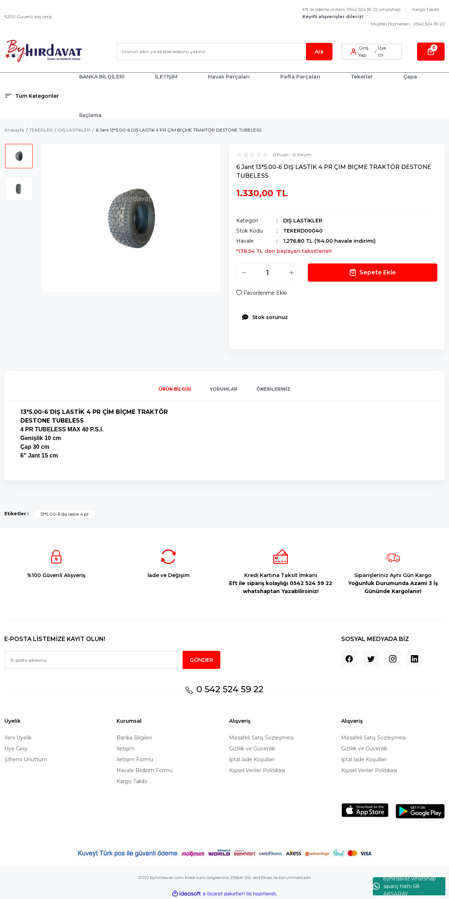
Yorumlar (223, 389)
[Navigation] (37, 96)
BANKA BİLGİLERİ (102, 76)
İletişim (126, 748)
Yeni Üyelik (18, 737)
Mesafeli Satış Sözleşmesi (261, 737)
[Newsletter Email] (112, 660)
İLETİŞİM (166, 76)
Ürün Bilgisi (175, 389)
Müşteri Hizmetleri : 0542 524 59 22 (408, 24)
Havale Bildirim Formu (145, 770)
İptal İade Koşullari (251, 759)
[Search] (224, 51)
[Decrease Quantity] (244, 272)
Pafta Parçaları (300, 76)
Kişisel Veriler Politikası (257, 770)
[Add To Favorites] (261, 293)
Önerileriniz (273, 389)
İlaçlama (90, 115)
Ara (319, 51)
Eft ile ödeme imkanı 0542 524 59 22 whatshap (351, 13)
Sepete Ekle (372, 272)
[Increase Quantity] (291, 272)
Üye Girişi (16, 748)
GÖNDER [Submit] (201, 660)
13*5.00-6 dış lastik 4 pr (64, 514)
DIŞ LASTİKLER (302, 220)
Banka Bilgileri (134, 737)
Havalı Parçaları (229, 76)
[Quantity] (267, 272)
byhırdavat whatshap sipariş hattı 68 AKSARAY (404, 886)
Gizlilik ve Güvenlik (252, 748)
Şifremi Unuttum (25, 759)
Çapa (410, 76)
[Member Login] (353, 51)
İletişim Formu (135, 759)
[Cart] (431, 51)
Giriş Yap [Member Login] (363, 51)
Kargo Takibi (425, 9)
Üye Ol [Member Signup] (382, 51)
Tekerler (362, 76)
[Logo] (43, 51)
